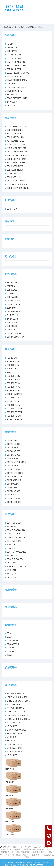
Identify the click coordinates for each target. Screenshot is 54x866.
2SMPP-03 (12, 308)
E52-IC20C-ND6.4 (15, 133)
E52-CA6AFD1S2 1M (16, 148)
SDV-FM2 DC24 (14, 523)
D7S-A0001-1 (13, 644)
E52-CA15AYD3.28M (16, 162)
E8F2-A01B (12, 290)
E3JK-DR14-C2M (14, 91)
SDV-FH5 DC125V (15, 559)
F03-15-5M (12, 358)
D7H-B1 (10, 648)
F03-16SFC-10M (14, 419)
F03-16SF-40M (13, 405)
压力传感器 (11, 274)
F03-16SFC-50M (14, 412)
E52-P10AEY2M (14, 173)
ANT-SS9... (10, 808)
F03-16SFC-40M (14, 408)
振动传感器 (11, 625)
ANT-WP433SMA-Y (15, 708)
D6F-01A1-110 (13, 487)
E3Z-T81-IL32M (14, 58)
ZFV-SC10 (11, 105)
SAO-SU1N (12, 555)
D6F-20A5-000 (13, 455)
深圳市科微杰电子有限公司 (36, 849)
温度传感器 (11, 118)
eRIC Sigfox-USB (14, 748)
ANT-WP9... (10, 769)
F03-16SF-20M (13, 398)
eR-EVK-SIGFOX (14, 751)
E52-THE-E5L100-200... (17, 184)
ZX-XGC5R (12, 47)
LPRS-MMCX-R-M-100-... (18, 697)
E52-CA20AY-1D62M (16, 181)
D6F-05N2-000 (13, 451)
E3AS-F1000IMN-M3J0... (18, 73)
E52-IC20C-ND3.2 (15, 130)
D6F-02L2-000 (13, 498)
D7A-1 (10, 633)
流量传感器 (11, 432)
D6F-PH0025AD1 (14, 300)
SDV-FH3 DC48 (14, 534)
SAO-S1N (11, 526)
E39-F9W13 (12, 51)
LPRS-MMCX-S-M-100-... (18, 712)
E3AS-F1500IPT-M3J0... (18, 98)
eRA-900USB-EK (14, 744)
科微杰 (14, 847)
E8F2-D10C (12, 326)
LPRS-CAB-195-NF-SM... (18, 701)
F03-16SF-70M (13, 383)
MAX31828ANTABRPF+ (18, 155)
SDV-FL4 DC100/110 (16, 566)
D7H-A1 (10, 651)
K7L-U (10, 372)
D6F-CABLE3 (13, 495)
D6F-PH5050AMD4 (15, 333)
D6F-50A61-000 (14, 502)
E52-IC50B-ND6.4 (15, 170)
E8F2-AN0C (12, 297)
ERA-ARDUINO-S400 (16, 730)
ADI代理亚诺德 (41, 847)
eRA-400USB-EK (14, 733)
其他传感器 (11, 685)
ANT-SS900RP (13, 704)
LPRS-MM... (10, 782)
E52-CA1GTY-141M (16, 137)
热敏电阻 (9, 221)
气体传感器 (11, 607)
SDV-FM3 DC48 (14, 541)
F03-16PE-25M (13, 390)
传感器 (31, 27)
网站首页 (7, 27)
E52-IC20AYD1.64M (16, 144)
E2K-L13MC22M (14, 394)
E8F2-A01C (12, 330)
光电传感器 (11, 35)
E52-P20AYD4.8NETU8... (18, 152)
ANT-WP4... (10, 821)
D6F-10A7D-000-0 (15, 473)
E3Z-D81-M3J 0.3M (15, 94)
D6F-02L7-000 (13, 469)
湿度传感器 (11, 200)
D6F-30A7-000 (13, 447)
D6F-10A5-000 (13, 444)
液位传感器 (11, 349)
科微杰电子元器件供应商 (17, 855)
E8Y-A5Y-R (12, 282)
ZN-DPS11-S (13, 315)
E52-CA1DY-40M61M (16, 159)
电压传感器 (11, 589)
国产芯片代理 (23, 852)
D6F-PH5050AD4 (14, 311)
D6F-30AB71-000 (14, 476)
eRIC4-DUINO (13, 722)
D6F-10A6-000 (13, 466)
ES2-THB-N (12, 209)
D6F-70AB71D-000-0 (16, 462)
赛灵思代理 (26, 847)
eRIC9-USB (12, 755)
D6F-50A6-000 (13, 491)
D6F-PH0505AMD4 (15, 337)
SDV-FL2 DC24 (14, 548)
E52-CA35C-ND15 (15, 166)
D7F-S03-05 (12, 640)
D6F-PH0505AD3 (14, 304)
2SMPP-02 (12, 286)
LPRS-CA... (9, 795)
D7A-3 (10, 637)
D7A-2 (10, 655)
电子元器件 (20, 27)
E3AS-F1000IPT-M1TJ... (18, 87)
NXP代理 (16, 849)
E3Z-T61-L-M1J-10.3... (17, 62)
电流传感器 (11, 514)
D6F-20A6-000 (13, 458)
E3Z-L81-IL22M (14, 55)
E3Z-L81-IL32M (14, 69)
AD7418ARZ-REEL (15, 141)
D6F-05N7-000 (13, 440)
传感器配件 (11, 667)
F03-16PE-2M (13, 365)
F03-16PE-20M (13, 361)
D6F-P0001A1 (13, 484)
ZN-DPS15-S (13, 293)
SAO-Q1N (11, 577)
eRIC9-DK (11, 737)
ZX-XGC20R (12, 102)
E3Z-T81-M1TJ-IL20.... (17, 76)
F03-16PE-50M (13, 376)
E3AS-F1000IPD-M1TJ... (18, 80)
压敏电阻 (9, 239)
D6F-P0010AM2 (14, 480)
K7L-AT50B (12, 369)
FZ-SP (10, 44)
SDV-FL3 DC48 (14, 544)
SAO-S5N (11, 563)
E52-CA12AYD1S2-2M (17, 126)
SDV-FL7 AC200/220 (16, 530)
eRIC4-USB (12, 726)
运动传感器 (11, 256)
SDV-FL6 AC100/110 (16, 537)
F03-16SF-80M (13, 387)
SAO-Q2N (11, 573)
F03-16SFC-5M (14, 416)
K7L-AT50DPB (13, 379)
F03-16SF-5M (13, 401)
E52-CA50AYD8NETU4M (18, 188)
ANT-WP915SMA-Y (15, 693)
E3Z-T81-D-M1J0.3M (16, 65)
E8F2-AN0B (12, 322)
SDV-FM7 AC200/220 (16, 552)
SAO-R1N (11, 570)
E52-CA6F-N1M (14, 177)
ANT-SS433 (12, 741)
